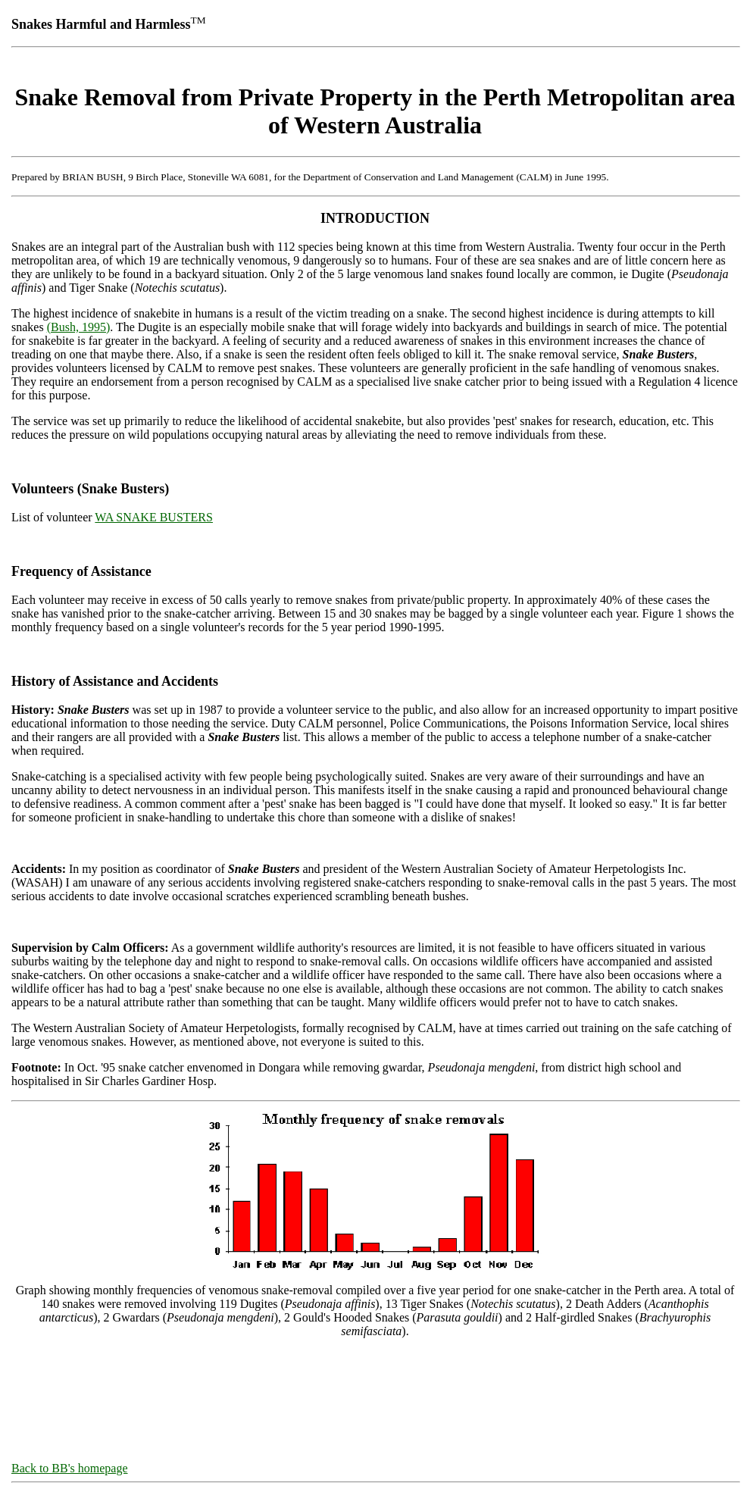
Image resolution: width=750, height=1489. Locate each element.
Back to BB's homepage (69, 1468)
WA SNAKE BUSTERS (154, 517)
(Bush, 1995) (79, 327)
